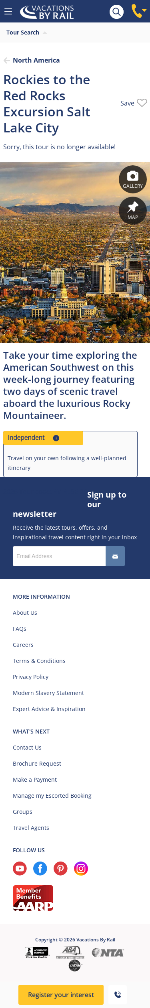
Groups (22, 811)
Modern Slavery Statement (48, 693)
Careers (23, 644)
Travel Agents (31, 827)
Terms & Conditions (39, 661)
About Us (25, 612)
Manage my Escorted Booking (52, 795)
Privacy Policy (30, 677)
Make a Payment (35, 779)
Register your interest (61, 994)
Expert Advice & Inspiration (49, 709)
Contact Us (27, 747)
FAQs (19, 628)
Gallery (133, 179)
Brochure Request (37, 763)
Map (133, 211)
